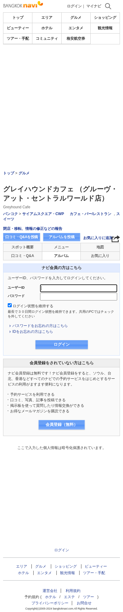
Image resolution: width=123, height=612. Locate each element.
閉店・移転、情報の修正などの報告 (32, 228)
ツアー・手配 (18, 38)
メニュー (61, 247)
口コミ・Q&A (22, 256)
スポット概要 (22, 247)
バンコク (10, 214)
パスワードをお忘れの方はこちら (40, 326)
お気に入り (100, 256)
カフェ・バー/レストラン (90, 214)
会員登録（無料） (62, 424)
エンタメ (75, 28)
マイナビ (93, 6)
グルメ (75, 17)
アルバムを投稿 (62, 237)
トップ (17, 17)
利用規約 (73, 591)
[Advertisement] (61, 62)
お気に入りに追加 (98, 238)
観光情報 (105, 28)
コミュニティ (47, 38)
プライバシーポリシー (49, 603)
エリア (46, 17)
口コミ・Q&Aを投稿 (21, 237)
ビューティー (18, 28)
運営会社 (50, 591)
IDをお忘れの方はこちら (32, 331)
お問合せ (84, 603)
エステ (69, 597)
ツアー (88, 597)
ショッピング (105, 17)
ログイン (74, 6)
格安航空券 (76, 38)
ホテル (46, 28)
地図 (100, 247)
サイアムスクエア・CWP (43, 214)
